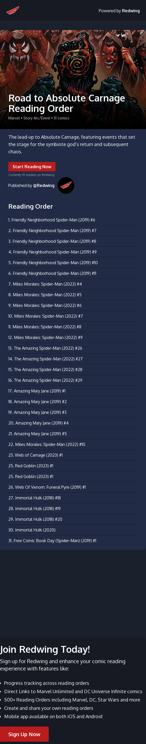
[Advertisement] (73, 590)
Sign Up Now (24, 734)
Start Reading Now (32, 166)
